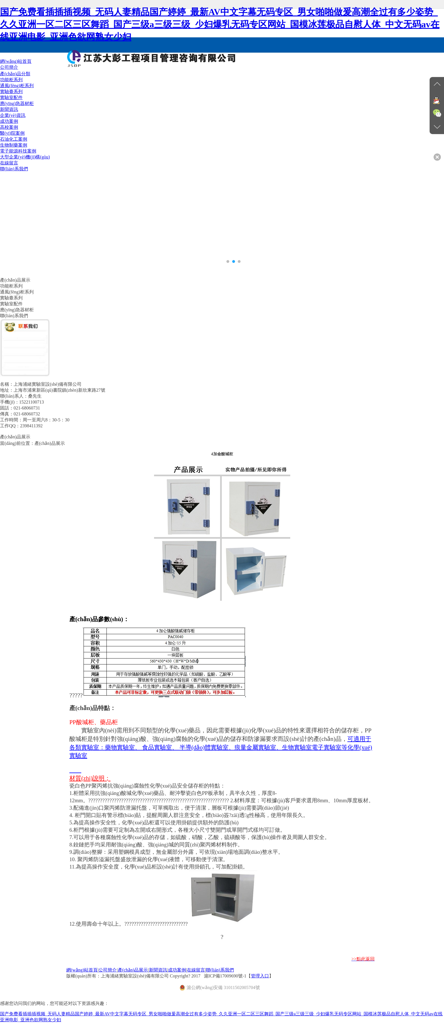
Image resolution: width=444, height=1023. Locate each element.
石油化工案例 (13, 139)
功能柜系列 (11, 79)
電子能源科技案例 (18, 151)
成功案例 (177, 970)
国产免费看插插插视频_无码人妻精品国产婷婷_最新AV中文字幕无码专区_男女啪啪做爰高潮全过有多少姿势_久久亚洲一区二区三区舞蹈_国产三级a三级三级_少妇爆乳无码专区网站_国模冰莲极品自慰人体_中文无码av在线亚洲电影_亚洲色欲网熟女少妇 (219, 24)
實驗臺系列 (11, 91)
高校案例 (9, 127)
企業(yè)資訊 (12, 115)
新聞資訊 (158, 970)
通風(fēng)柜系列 (17, 85)
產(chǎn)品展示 (133, 970)
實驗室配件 (11, 97)
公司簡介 (108, 970)
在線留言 (196, 970)
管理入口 (260, 975)
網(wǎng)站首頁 (82, 970)
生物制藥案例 (13, 145)
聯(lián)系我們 (220, 970)
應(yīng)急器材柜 (17, 103)
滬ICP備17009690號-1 (225, 975)
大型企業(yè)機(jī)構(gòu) (25, 157)
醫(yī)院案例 (12, 133)
